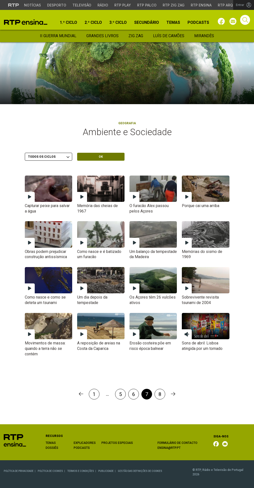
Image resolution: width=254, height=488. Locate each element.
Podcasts (198, 22)
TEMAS (51, 443)
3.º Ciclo (118, 22)
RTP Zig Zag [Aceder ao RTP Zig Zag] (174, 5)
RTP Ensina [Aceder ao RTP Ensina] (201, 5)
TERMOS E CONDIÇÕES (80, 471)
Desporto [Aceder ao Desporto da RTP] (56, 5)
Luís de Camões (168, 35)
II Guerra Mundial (58, 35)
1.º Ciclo (68, 22)
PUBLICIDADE (106, 471)
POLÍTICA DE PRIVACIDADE (18, 471)
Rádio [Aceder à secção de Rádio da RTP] (102, 5)
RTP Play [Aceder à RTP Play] (122, 5)
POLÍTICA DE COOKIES (50, 471)
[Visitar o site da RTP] (13, 5)
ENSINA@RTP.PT (169, 448)
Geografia (127, 123)
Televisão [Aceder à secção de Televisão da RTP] (81, 5)
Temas (173, 22)
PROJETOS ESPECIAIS (117, 443)
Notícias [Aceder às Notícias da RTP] (32, 5)
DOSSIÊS (52, 448)
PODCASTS (82, 448)
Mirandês (204, 35)
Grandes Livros (102, 35)
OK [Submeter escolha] (101, 156)
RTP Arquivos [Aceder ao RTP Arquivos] (231, 5)
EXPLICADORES (85, 443)
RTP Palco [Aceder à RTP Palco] (147, 5)
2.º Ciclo (93, 22)
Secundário (146, 22)
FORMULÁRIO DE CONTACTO (177, 443)
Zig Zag (135, 35)
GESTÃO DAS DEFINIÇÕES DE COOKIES (140, 471)
